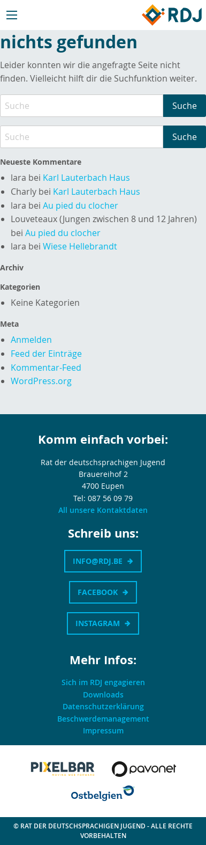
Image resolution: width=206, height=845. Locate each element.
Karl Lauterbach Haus (86, 177)
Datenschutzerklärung (103, 706)
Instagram (97, 623)
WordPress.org (41, 381)
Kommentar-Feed (46, 367)
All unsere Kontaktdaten (103, 510)
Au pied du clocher (80, 205)
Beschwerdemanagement (103, 719)
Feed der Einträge (46, 353)
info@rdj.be (98, 561)
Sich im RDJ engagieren (103, 682)
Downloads (103, 694)
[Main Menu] (11, 15)
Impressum (103, 730)
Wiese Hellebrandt (80, 246)
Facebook (98, 592)
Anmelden (31, 340)
